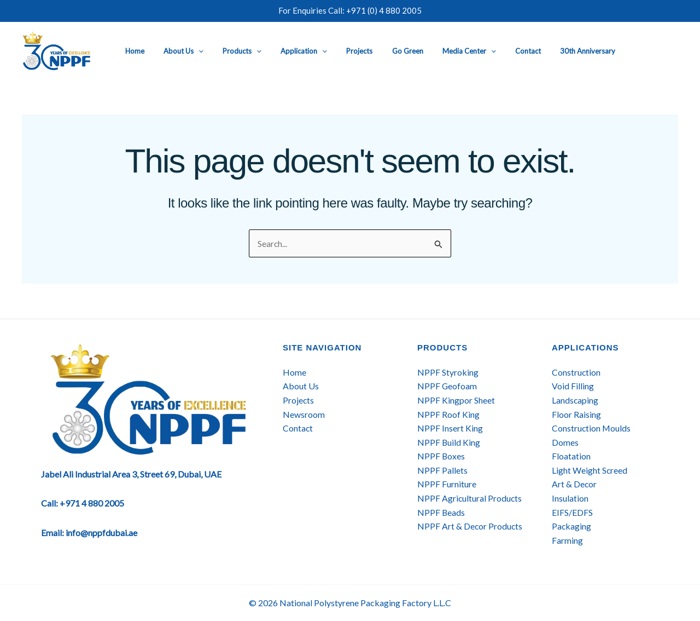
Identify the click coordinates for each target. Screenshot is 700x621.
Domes (565, 442)
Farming (567, 540)
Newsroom (304, 414)
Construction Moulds (592, 428)
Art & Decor (574, 484)
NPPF (429, 484)
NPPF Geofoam (447, 386)
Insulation (570, 498)
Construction (576, 372)
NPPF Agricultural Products (470, 498)
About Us (179, 51)
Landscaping (575, 400)
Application (289, 51)
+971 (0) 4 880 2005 (384, 10)
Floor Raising (576, 414)
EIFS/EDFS (572, 512)
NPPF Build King (449, 442)
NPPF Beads (441, 512)
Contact (492, 51)
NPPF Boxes (441, 456)
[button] (194, 51)
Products (232, 51)
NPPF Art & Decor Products (470, 526)
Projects (339, 51)
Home (134, 51)
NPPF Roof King (448, 414)
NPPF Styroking (448, 372)
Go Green (382, 51)
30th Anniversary (547, 51)
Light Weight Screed (590, 470)
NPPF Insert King (450, 428)
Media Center (438, 51)
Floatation (571, 456)
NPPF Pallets (442, 470)
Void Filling (573, 386)
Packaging (572, 526)
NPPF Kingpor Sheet (456, 400)
